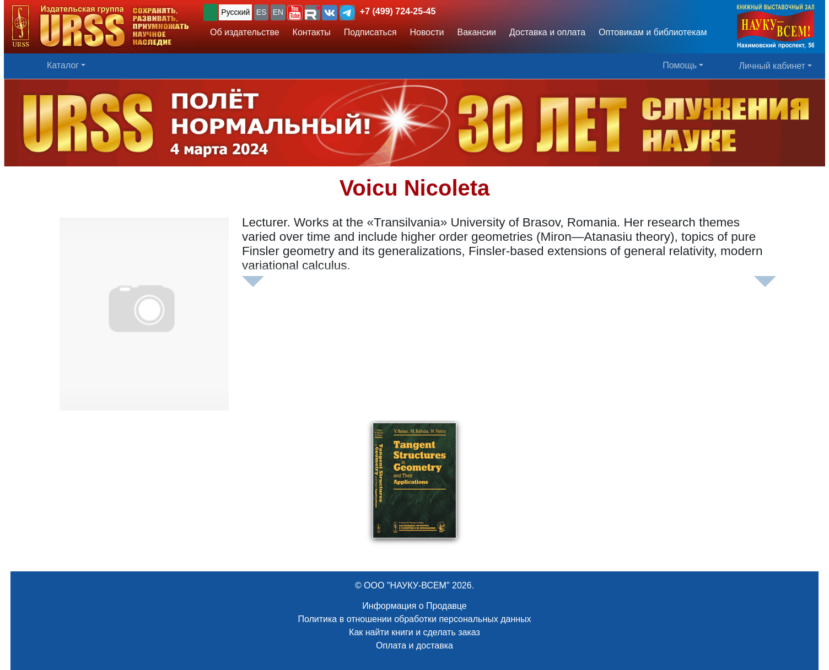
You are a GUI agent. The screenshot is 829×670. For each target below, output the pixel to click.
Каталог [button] (63, 65)
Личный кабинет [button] (772, 66)
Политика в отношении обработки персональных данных (414, 619)
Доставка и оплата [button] (547, 32)
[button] (295, 12)
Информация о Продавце (414, 605)
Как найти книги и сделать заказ (414, 632)
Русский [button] (235, 12)
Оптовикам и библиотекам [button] (653, 32)
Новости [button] (427, 32)
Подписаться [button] (370, 32)
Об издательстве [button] (244, 32)
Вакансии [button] (477, 32)
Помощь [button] (680, 65)
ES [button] (261, 12)
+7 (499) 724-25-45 (397, 11)
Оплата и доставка (414, 645)
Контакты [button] (312, 32)
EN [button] (278, 12)
